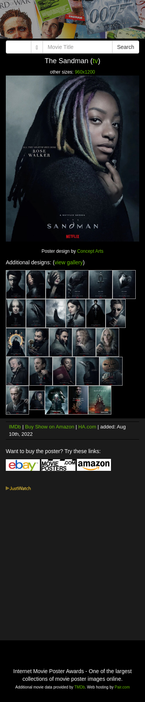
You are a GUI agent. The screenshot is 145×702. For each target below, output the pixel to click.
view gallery (69, 262)
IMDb (15, 427)
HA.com (87, 427)
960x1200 (85, 72)
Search (125, 47)
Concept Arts (90, 251)
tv (95, 61)
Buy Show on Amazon (49, 427)
